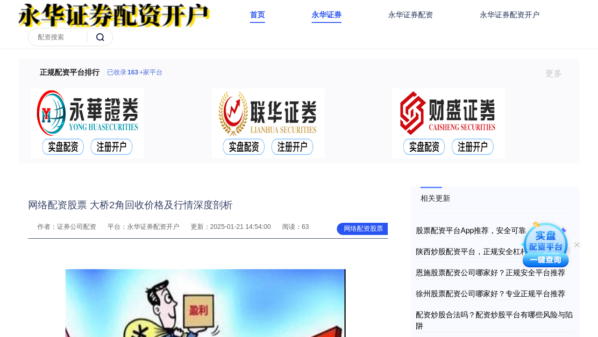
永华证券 (327, 15)
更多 (557, 73)
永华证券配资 (410, 15)
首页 (257, 15)
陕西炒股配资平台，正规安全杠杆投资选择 (487, 252)
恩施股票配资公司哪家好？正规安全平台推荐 (490, 273)
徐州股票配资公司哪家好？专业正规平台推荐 (490, 294)
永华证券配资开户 (510, 15)
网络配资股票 (363, 228)
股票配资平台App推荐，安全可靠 (471, 230)
